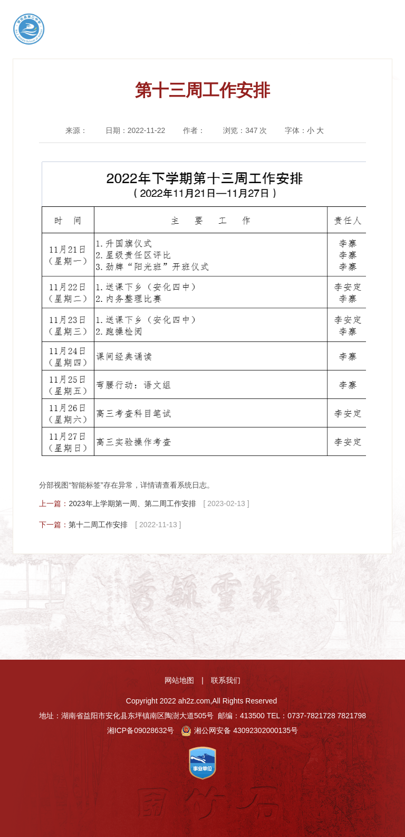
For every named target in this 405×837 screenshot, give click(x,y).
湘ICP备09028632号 (141, 730)
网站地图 (179, 680)
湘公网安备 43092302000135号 (239, 730)
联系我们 (225, 680)
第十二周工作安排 (98, 524)
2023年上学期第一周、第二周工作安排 (132, 503)
